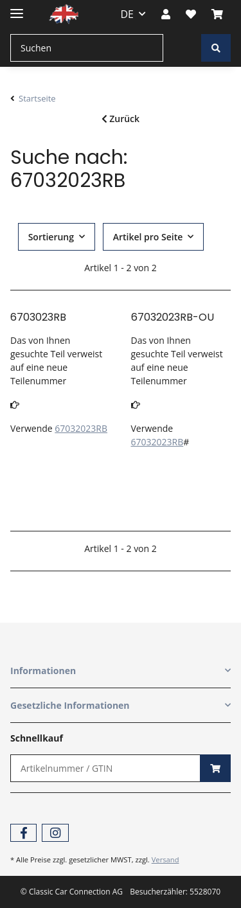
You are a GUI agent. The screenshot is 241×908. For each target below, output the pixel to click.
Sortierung (51, 237)
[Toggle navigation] (16, 8)
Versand (165, 859)
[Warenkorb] (217, 14)
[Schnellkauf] (105, 768)
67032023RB (81, 428)
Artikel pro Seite (148, 237)
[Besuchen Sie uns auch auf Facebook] (23, 833)
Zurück (120, 118)
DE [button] (127, 14)
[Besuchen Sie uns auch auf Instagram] (55, 833)
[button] (166, 14)
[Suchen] (86, 48)
